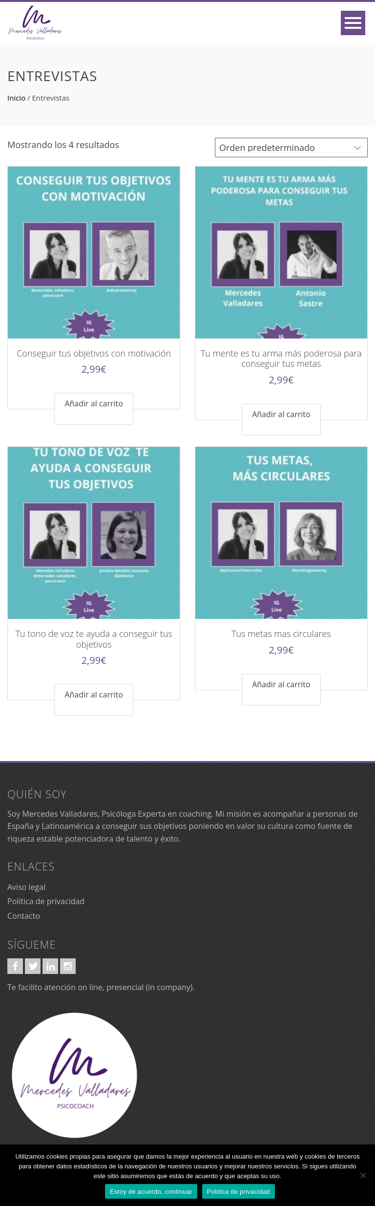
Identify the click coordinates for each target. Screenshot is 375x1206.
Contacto (23, 915)
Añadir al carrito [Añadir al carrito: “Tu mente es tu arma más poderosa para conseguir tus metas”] (281, 414)
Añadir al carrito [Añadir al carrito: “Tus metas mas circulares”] (281, 683)
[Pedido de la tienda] (291, 147)
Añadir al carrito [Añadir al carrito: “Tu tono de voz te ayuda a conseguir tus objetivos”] (93, 694)
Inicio (16, 98)
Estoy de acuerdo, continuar (151, 1191)
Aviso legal (26, 887)
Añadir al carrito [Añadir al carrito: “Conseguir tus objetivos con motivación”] (93, 403)
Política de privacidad (45, 901)
